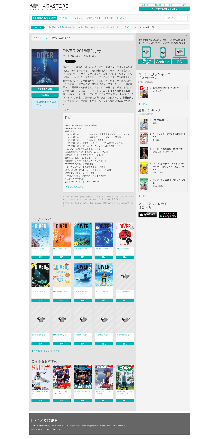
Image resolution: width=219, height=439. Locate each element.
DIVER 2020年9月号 (59, 248)
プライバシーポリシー (59, 426)
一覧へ (142, 104)
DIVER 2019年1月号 (102, 335)
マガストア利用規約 (39, 426)
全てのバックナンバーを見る (46, 351)
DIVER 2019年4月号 (38, 335)
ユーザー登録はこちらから (164, 9)
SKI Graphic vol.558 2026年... (40, 393)
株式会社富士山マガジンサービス (112, 426)
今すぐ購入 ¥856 (45, 89)
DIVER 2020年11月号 (39, 248)
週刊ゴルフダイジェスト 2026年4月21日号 (124, 393)
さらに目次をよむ (74, 187)
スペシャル (122, 18)
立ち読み (45, 95)
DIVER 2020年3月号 (123, 248)
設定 (170, 5)
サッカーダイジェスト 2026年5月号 (60, 393)
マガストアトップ (41, 38)
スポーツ (67, 109)
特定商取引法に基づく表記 (80, 426)
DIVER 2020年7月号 (80, 248)
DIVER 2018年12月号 (123, 335)
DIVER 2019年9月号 (80, 291)
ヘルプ (183, 5)
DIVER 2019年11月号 (60, 291)
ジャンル (63, 18)
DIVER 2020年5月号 (102, 248)
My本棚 (158, 5)
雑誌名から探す (93, 18)
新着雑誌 (109, 18)
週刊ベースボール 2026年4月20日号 (104, 393)
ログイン (145, 5)
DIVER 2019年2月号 (80, 335)
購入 (40, 257)
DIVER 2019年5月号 (123, 291)
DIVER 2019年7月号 (102, 291)
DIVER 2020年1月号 (38, 291)
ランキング (77, 18)
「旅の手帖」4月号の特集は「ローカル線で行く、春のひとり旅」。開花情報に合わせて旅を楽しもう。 (92, 27)
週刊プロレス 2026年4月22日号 (82, 393)
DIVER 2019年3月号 (59, 335)
